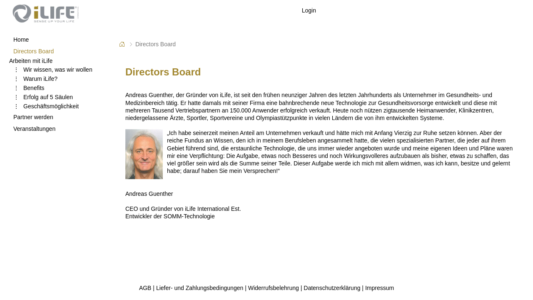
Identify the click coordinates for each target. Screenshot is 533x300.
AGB (145, 288)
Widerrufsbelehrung (273, 288)
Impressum (379, 288)
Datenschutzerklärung (332, 288)
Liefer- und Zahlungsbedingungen (199, 288)
